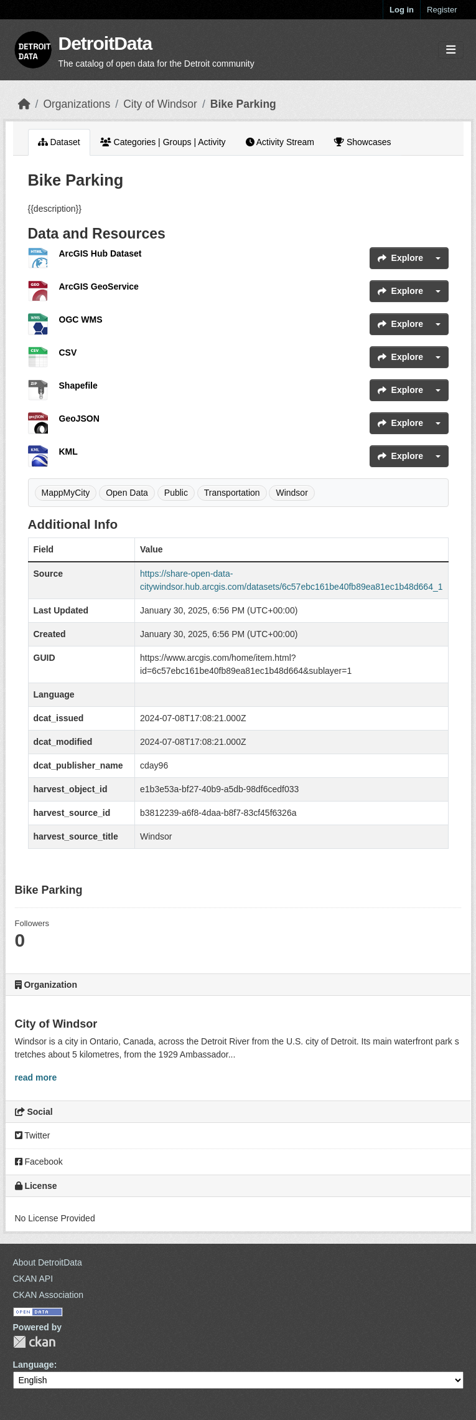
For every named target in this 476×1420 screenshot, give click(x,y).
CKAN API (33, 1279)
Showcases (362, 142)
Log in (402, 9)
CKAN (34, 1341)
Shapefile (78, 386)
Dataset (59, 142)
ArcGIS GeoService (99, 286)
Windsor (291, 493)
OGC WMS (81, 319)
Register (442, 9)
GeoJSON (79, 419)
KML (68, 452)
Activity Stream (280, 142)
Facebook (39, 1162)
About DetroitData (47, 1262)
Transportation (232, 493)
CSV (68, 352)
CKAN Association (48, 1295)
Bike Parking (243, 104)
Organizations (76, 104)
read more (36, 1077)
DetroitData (105, 43)
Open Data (127, 493)
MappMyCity (66, 493)
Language (33, 1365)
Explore (400, 258)
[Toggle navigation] (451, 50)
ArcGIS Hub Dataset (100, 253)
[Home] (24, 104)
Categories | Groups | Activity (163, 142)
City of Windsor (160, 104)
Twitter (32, 1135)
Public (176, 493)
